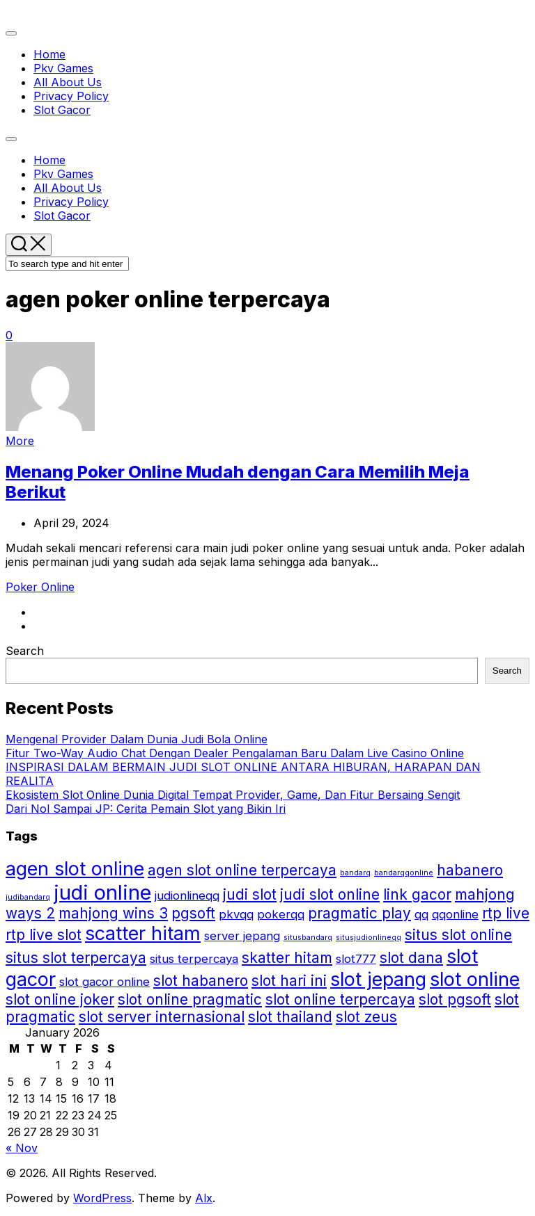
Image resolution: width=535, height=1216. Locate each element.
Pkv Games (63, 68)
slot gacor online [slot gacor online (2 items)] (104, 982)
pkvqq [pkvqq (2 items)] (236, 914)
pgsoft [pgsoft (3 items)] (193, 913)
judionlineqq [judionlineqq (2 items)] (187, 895)
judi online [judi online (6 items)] (102, 892)
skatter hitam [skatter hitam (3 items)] (287, 957)
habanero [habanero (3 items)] (470, 870)
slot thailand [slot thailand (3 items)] (290, 1017)
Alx (203, 1198)
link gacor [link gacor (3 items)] (417, 894)
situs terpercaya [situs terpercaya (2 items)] (194, 959)
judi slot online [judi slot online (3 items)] (330, 894)
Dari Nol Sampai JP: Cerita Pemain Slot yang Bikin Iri (146, 809)
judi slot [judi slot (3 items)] (250, 894)
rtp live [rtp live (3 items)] (505, 913)
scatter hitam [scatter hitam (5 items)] (143, 933)
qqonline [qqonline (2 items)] (455, 914)
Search (25, 651)
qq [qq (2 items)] (421, 914)
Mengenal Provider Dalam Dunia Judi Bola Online (137, 739)
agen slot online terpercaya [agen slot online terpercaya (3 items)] (242, 870)
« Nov (22, 1148)
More (20, 441)
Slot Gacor (62, 110)
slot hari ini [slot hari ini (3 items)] (289, 980)
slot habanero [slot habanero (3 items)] (200, 980)
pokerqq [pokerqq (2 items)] (280, 914)
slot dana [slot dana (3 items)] (411, 957)
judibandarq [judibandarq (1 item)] (28, 897)
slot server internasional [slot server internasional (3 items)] (162, 1017)
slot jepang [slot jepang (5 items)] (378, 979)
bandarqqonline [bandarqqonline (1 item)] (403, 872)
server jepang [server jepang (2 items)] (242, 936)
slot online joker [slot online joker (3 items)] (60, 999)
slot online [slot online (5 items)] (475, 979)
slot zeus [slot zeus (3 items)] (366, 1017)
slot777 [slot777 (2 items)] (356, 959)
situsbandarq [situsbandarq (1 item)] (308, 937)
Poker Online (40, 587)
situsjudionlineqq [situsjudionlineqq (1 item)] (368, 937)
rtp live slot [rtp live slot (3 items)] (44, 934)
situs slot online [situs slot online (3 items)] (458, 934)
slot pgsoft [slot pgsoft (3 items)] (455, 999)
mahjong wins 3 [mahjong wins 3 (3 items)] (113, 913)
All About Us (67, 82)
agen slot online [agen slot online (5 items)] (75, 868)
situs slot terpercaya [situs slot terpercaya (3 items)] (76, 957)
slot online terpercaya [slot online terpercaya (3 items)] (340, 999)
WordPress (102, 1198)
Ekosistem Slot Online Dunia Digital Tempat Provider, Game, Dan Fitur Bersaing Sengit (233, 795)
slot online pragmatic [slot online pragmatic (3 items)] (190, 999)
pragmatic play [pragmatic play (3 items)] (359, 913)
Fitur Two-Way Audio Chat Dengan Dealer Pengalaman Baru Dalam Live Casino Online (235, 753)
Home (49, 54)
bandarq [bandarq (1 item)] (355, 872)
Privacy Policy (71, 96)
